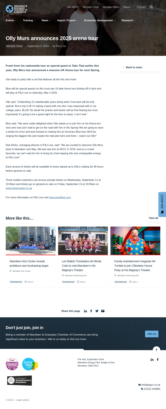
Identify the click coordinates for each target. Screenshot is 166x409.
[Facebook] (158, 359)
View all (153, 218)
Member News (14, 46)
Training (28, 20)
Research (127, 20)
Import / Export (66, 20)
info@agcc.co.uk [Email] (149, 384)
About (126, 7)
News (45, 20)
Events (10, 20)
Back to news (131, 67)
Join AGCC (73, 7)
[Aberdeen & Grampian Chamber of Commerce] (16, 9)
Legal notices (22, 400)
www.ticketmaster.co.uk (19, 188)
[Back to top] (156, 350)
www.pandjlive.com (60, 197)
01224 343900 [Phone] (150, 389)
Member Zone (91, 7)
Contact (141, 7)
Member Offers (111, 7)
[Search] (151, 7)
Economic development (98, 20)
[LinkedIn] (152, 359)
